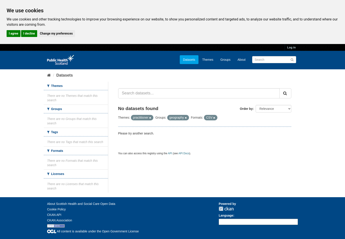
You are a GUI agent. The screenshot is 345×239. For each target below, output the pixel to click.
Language (226, 215)
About (241, 59)
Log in (291, 47)
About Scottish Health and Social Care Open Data (81, 204)
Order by (246, 108)
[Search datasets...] (199, 93)
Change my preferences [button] (56, 33)
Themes (207, 59)
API (170, 153)
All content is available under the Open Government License (93, 231)
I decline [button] (29, 33)
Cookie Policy (56, 209)
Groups (225, 59)
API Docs (183, 153)
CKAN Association (59, 220)
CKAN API (54, 215)
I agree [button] (13, 33)
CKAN (226, 208)
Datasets (189, 59)
